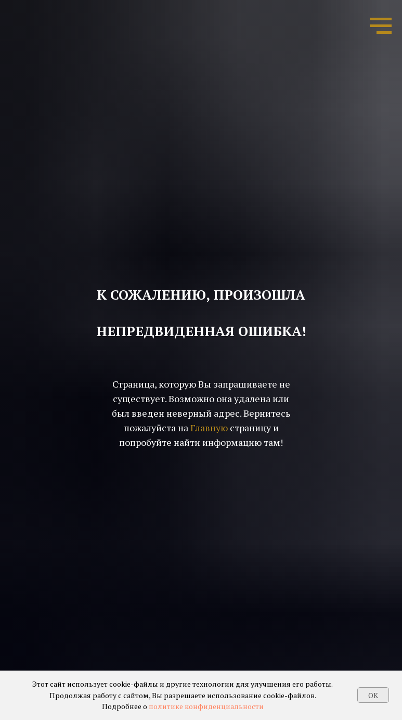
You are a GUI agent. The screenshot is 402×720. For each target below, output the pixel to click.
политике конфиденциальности (206, 706)
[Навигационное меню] (381, 26)
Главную (209, 427)
